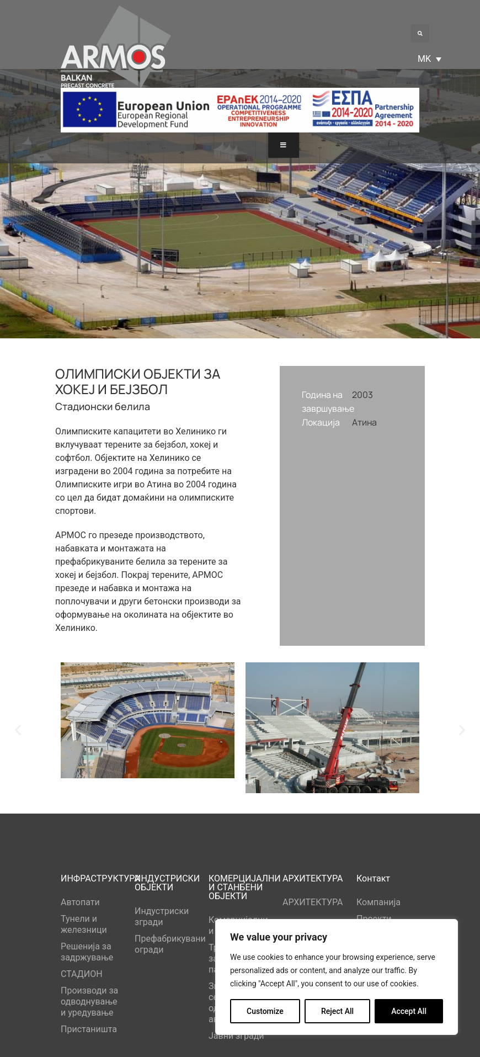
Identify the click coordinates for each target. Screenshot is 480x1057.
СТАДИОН (82, 974)
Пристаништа (89, 1029)
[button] (420, 33)
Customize (265, 1011)
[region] (336, 977)
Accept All (408, 1011)
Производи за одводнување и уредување (89, 1001)
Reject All (337, 1011)
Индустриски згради (162, 916)
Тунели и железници (84, 924)
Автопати (80, 902)
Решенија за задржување (87, 952)
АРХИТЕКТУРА (312, 902)
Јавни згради (236, 1036)
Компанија (378, 902)
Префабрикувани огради (166, 944)
